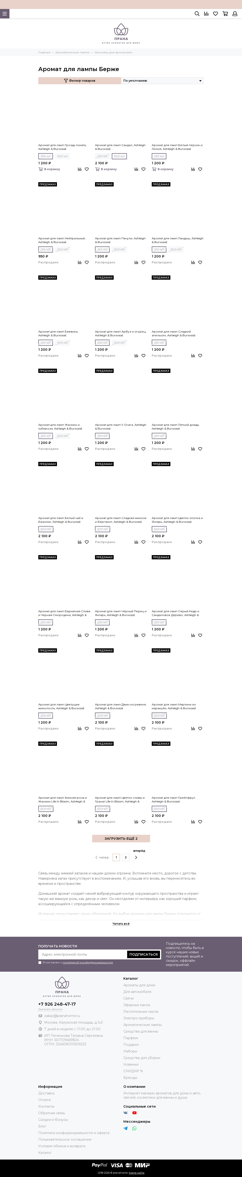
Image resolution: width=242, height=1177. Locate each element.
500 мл (62, 156)
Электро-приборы (138, 1018)
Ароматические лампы (142, 1025)
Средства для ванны (140, 1031)
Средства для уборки (141, 1058)
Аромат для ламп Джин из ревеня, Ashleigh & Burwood (121, 706)
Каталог (45, 1153)
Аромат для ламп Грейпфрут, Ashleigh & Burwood (174, 799)
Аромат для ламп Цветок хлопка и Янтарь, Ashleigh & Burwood (177, 519)
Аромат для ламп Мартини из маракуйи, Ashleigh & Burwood (174, 706)
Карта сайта (136, 1172)
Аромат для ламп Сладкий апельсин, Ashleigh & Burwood (173, 333)
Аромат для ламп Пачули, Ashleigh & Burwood (120, 240)
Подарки (131, 1044)
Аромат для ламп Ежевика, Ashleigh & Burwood (58, 333)
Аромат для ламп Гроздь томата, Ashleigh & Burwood (62, 147)
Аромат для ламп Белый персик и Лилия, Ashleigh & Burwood (177, 147)
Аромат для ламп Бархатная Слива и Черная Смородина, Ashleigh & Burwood (64, 613)
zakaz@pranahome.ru (62, 1016)
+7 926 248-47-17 (57, 1004)
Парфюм (130, 1038)
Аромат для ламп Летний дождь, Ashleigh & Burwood (175, 426)
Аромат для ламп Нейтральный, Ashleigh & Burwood (62, 240)
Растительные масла (140, 1011)
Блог (42, 1126)
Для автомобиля (137, 992)
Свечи (128, 998)
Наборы (130, 1051)
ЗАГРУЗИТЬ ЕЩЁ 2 (121, 838)
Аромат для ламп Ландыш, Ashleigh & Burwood (177, 240)
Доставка (46, 1093)
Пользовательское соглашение (64, 1139)
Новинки (130, 1064)
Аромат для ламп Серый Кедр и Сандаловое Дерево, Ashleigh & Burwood (175, 613)
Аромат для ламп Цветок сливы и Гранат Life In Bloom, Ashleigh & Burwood (120, 799)
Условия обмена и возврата (61, 1146)
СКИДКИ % (133, 1071)
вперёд (139, 854)
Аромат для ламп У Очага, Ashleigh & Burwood (120, 426)
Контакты (46, 1106)
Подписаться (144, 954)
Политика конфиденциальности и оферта (73, 1133)
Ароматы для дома (139, 985)
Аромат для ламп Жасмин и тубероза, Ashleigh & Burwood (60, 426)
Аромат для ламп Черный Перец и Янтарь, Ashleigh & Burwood (121, 613)
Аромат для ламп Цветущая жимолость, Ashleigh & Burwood (61, 706)
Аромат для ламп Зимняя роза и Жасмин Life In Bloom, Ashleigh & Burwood (62, 799)
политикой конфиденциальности (88, 962)
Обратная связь (51, 1113)
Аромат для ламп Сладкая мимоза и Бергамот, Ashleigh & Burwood (120, 519)
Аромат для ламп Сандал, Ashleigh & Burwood (120, 147)
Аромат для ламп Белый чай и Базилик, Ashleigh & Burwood (60, 519)
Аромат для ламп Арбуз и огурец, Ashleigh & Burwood (120, 333)
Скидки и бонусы (53, 1120)
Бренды (130, 1078)
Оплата (44, 1100)
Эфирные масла (136, 1005)
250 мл (46, 156)
